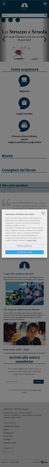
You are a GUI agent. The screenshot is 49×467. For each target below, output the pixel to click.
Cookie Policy (32, 240)
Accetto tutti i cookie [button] (24, 252)
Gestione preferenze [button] (24, 246)
